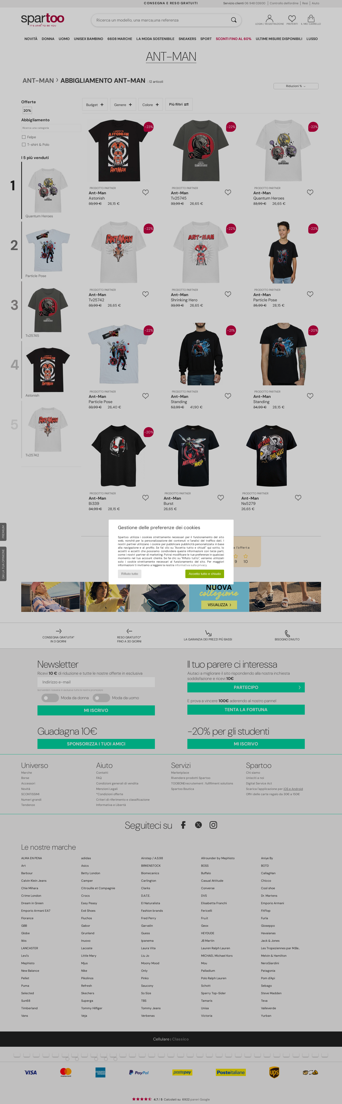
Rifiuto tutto (129, 574)
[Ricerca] (234, 20)
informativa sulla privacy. (191, 565)
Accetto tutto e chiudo (205, 574)
